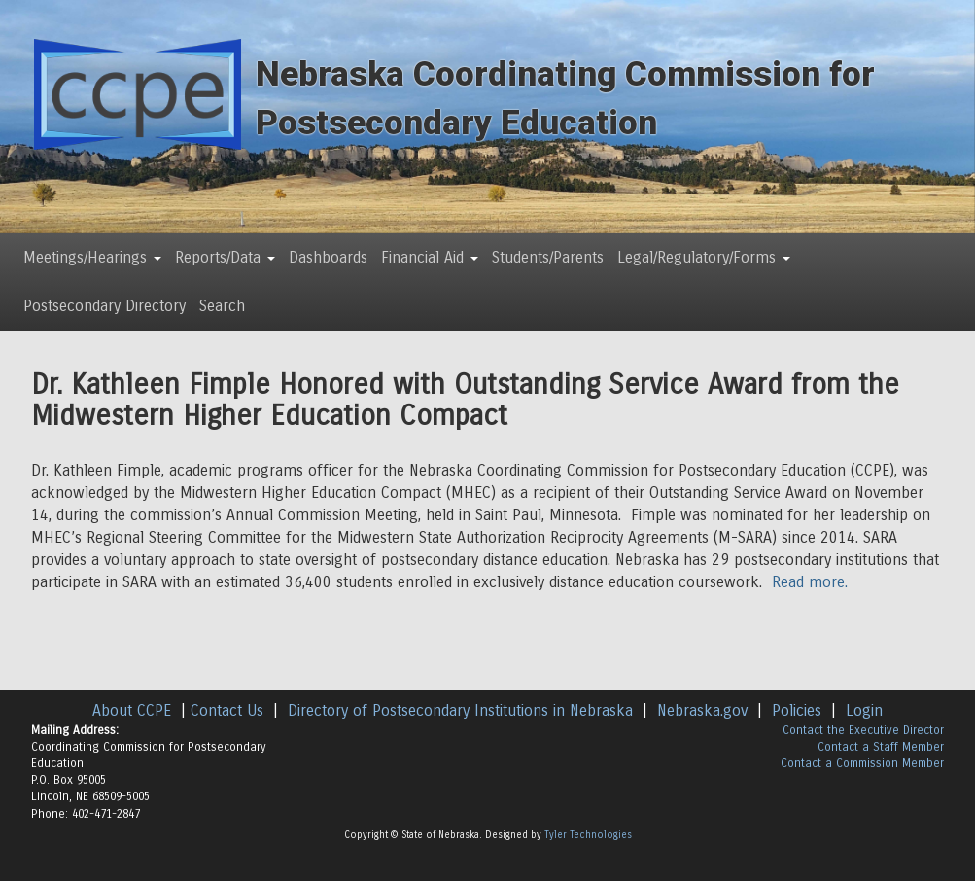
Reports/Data (225, 257)
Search (222, 306)
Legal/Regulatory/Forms (703, 257)
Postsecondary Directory (104, 306)
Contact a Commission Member (862, 763)
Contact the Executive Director (863, 730)
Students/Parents (548, 257)
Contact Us (227, 710)
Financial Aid (429, 257)
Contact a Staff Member (881, 747)
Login (864, 710)
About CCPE (131, 710)
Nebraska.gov (702, 710)
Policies (796, 710)
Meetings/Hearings (92, 257)
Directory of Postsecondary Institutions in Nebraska (460, 710)
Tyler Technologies (588, 835)
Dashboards (328, 257)
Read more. (810, 582)
